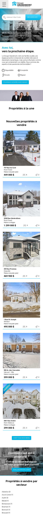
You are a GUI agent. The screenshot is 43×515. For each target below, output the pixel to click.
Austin (5, 498)
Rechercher (32, 17)
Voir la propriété (7, 39)
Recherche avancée (21, 23)
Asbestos (6, 492)
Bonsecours (7, 504)
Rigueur (22, 75)
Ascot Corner (7, 495)
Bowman (6, 507)
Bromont (6, 510)
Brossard (6, 513)
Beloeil (5, 501)
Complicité (23, 70)
